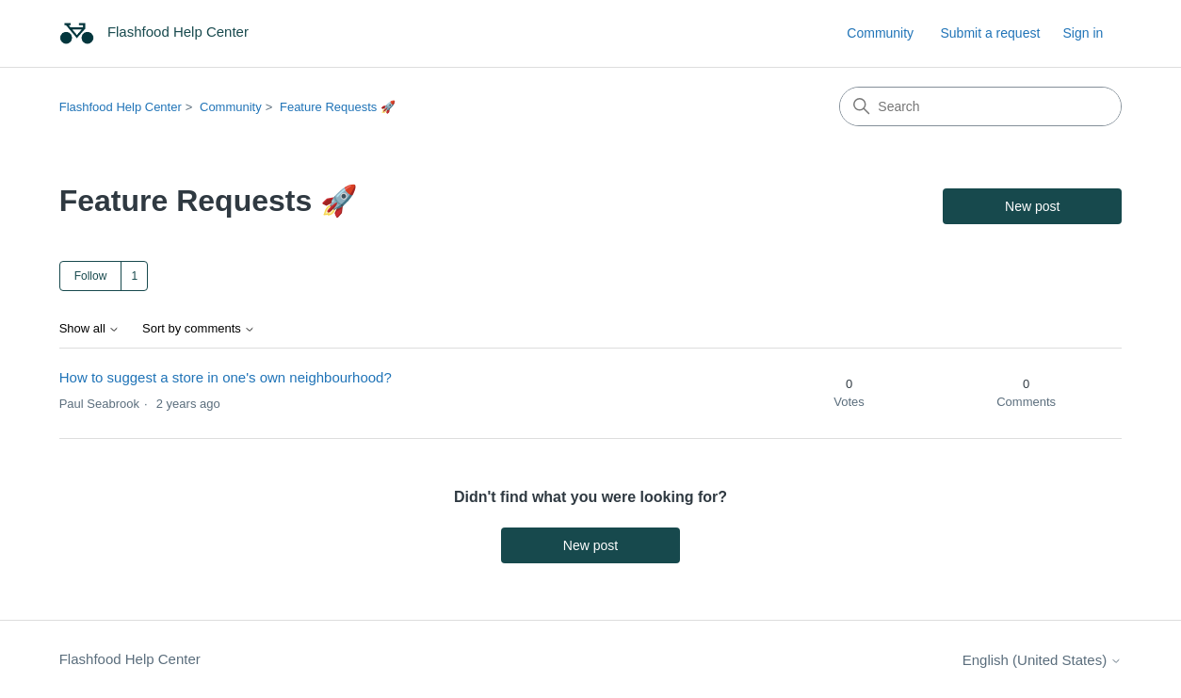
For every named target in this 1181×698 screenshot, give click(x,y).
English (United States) (1043, 660)
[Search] (980, 106)
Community (880, 33)
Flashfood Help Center (120, 107)
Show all (90, 328)
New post (1032, 206)
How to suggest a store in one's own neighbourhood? (225, 377)
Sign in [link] (1082, 33)
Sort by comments (198, 328)
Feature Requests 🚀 (338, 107)
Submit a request (990, 33)
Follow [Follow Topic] (90, 276)
